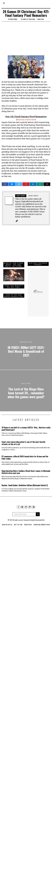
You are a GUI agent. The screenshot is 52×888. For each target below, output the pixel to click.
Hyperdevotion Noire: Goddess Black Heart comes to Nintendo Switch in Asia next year (26, 468)
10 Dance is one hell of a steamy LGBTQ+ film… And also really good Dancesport (26, 425)
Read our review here (26, 120)
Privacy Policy (28, 521)
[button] (38, 511)
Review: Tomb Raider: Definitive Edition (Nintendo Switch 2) (25, 482)
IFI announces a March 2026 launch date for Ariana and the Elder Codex (25, 454)
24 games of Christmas (28, 19)
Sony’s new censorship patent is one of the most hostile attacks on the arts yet (23, 439)
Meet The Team (18, 521)
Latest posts (33, 196)
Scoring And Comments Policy (42, 521)
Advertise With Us (7, 521)
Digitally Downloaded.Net (37, 517)
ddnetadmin (13, 19)
